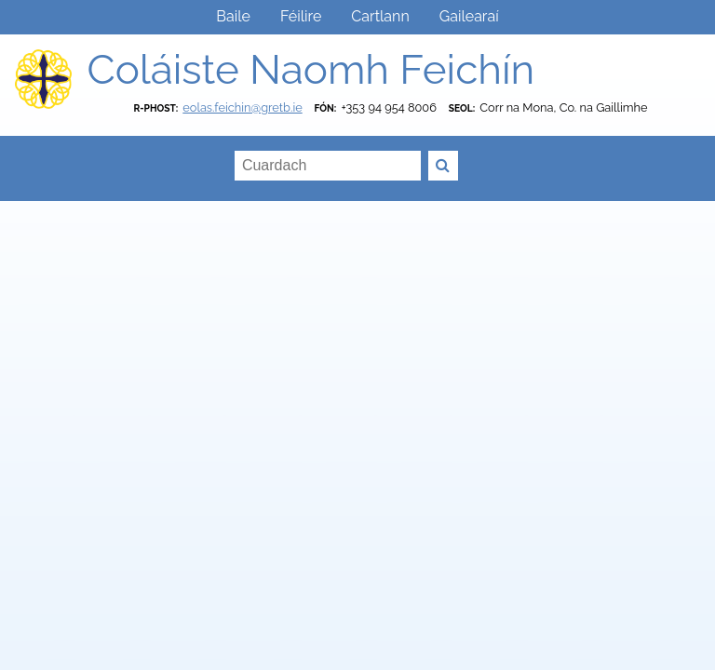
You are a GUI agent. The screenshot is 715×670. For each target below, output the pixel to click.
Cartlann (380, 16)
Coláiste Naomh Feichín (310, 69)
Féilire (300, 16)
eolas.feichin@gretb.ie (242, 107)
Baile (233, 16)
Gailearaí (469, 16)
